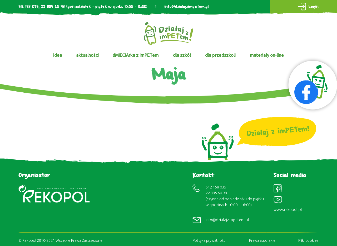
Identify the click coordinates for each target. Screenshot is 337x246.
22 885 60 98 (53, 7)
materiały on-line (267, 55)
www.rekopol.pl (288, 209)
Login (314, 7)
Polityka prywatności (209, 240)
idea (57, 55)
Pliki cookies (308, 240)
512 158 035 (28, 7)
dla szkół (182, 55)
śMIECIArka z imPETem (136, 55)
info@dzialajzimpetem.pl (186, 7)
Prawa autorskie (262, 240)
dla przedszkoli (220, 55)
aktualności (87, 55)
